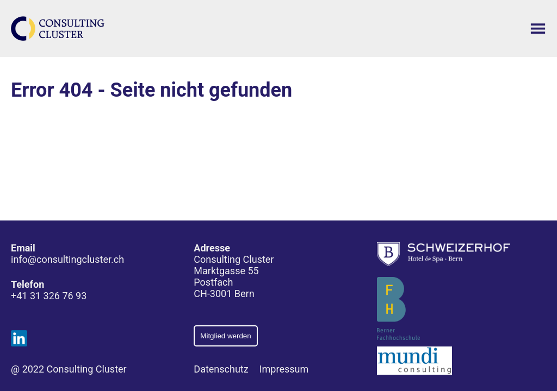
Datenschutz (221, 369)
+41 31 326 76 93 (48, 295)
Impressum (284, 369)
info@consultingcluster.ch (67, 259)
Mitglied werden (225, 336)
